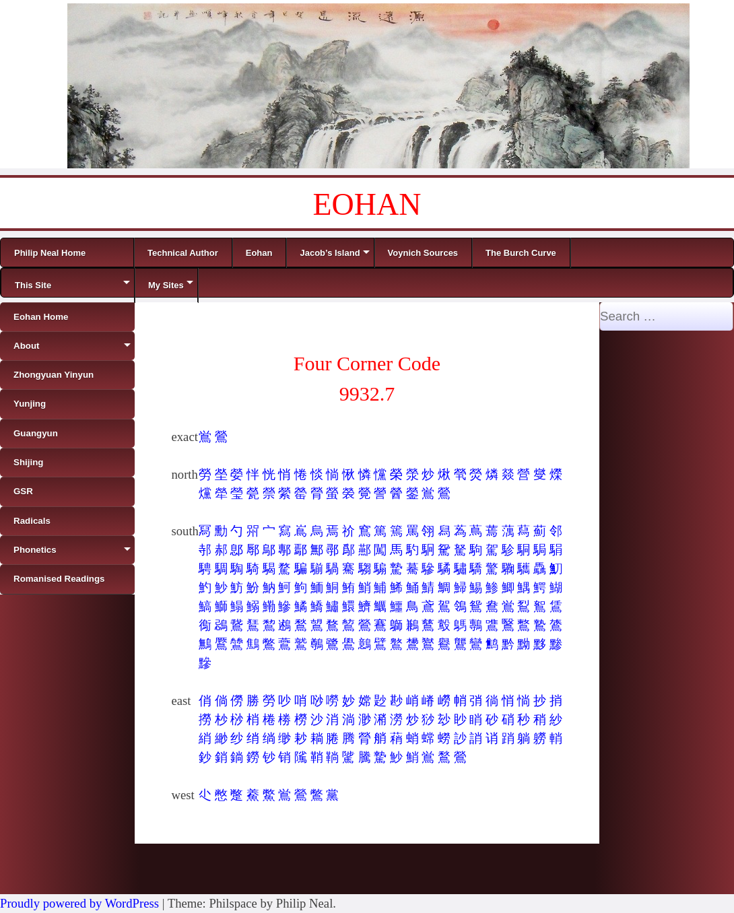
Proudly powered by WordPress (79, 903)
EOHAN (367, 204)
